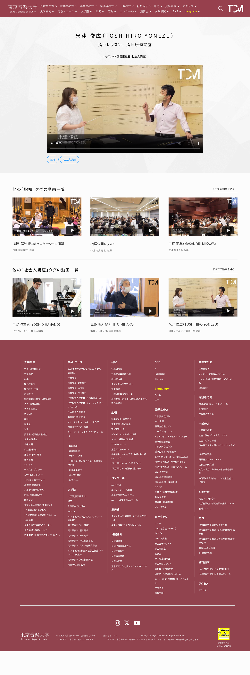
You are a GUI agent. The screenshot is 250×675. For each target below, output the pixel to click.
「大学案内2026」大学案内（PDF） (126, 463)
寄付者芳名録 (205, 552)
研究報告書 (116, 378)
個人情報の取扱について (35, 530)
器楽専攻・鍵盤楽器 (78, 382)
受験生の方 (47, 6)
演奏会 (144, 11)
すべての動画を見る (224, 189)
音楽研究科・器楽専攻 (78, 530)
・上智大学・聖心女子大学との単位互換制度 (85, 462)
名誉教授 (28, 393)
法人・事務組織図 (32, 404)
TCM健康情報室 (162, 558)
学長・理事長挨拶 (32, 368)
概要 (70, 501)
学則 (26, 419)
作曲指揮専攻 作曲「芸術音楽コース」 (85, 397)
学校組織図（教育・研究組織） (37, 398)
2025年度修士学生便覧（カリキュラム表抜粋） (85, 518)
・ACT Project (74, 480)
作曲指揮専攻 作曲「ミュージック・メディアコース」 (85, 404)
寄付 (156, 6)
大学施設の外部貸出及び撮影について (217, 503)
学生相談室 (160, 548)
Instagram (160, 373)
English (158, 395)
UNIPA (158, 523)
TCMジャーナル (118, 444)
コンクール (127, 11)
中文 (157, 400)
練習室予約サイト (163, 543)
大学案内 (45, 11)
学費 (26, 429)
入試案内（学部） (162, 416)
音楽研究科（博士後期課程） (81, 559)
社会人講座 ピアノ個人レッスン (213, 435)
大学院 (85, 11)
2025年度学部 (161, 471)
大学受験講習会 (162, 441)
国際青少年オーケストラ (210, 459)
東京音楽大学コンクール (122, 494)
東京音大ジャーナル (120, 449)
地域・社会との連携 (33, 494)
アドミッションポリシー (34, 479)
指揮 (52, 159)
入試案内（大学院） (76, 506)
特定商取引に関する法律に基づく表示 (42, 535)
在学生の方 (67, 6)
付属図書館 (116, 368)
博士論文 (115, 388)
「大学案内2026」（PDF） (35, 510)
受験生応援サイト (163, 426)
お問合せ (142, 6)
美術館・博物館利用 (164, 502)
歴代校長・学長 (31, 388)
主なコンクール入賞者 (121, 489)
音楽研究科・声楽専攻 (78, 535)
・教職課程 (73, 445)
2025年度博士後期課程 (166, 481)
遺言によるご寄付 (207, 547)
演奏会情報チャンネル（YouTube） (127, 524)
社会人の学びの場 (207, 440)
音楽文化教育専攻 (76, 416)
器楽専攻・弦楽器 (77, 387)
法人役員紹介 (30, 409)
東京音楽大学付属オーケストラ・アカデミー (129, 568)
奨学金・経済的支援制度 (35, 434)
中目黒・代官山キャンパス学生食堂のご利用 (216, 480)
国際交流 (28, 499)
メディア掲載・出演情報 (122, 439)
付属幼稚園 (116, 561)
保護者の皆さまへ (207, 414)
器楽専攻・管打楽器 (78, 392)
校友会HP (203, 387)
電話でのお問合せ (207, 498)
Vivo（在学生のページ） (166, 528)
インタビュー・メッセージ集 (124, 434)
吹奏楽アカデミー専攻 (78, 426)
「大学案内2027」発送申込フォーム (214, 573)
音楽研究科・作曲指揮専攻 (80, 540)
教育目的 (28, 459)
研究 (98, 11)
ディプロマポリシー (33, 469)
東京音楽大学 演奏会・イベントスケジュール (129, 517)
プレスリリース (118, 429)
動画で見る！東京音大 (121, 419)
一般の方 (125, 6)
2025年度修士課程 (163, 476)
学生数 (27, 424)
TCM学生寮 (160, 496)
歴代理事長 (29, 383)
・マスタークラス (75, 456)
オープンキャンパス (163, 431)
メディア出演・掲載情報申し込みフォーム (172, 580)
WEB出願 (159, 421)
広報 (110, 11)
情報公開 (28, 444)
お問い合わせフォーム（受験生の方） (171, 456)
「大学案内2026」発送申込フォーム (40, 514)
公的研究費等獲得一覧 (122, 393)
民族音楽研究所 (206, 464)
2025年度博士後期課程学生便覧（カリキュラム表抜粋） (85, 552)
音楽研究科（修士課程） (78, 525)
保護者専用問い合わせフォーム (213, 403)
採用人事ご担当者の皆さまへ (38, 525)
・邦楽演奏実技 (75, 469)
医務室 (158, 553)
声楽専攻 (72, 377)
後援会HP (159, 592)
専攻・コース (66, 11)
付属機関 (160, 11)
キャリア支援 (161, 507)
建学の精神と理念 (32, 454)
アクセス (188, 6)
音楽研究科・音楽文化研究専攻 (82, 545)
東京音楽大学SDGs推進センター (39, 504)
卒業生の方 (87, 6)
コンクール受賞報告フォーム (124, 499)
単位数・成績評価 (32, 484)
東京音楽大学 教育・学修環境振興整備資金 (217, 531)
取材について (205, 508)
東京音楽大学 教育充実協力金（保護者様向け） (217, 540)
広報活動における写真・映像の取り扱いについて (128, 456)
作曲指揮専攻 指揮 (76, 411)
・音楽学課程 (74, 450)
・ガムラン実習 (74, 475)
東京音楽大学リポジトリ (122, 383)
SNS (175, 11)
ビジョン (28, 464)
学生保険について (163, 563)
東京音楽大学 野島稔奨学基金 (213, 524)
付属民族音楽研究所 (121, 373)
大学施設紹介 (30, 439)
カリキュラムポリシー (33, 474)
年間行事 (159, 587)
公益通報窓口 (30, 449)
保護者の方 (107, 6)
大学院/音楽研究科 (77, 496)
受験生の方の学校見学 (165, 451)
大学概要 (28, 373)
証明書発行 (204, 368)
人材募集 (28, 520)
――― (71, 440)
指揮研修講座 (205, 454)
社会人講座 (69, 159)
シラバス (71, 511)
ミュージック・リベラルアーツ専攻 (83, 421)
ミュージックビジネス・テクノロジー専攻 (85, 433)
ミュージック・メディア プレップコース (172, 436)
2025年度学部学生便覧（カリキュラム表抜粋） (85, 370)
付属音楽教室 (117, 551)
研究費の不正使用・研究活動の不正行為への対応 (129, 400)
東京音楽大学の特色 (34, 489)
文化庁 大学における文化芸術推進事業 (216, 471)
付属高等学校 (117, 556)
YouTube (159, 378)
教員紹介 (28, 414)
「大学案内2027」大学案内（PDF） (214, 568)
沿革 (26, 378)
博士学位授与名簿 (76, 564)
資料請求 (170, 6)
